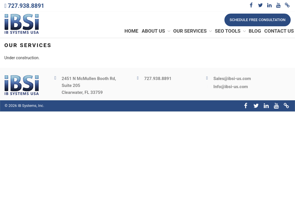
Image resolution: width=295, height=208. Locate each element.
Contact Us (279, 31)
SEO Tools (231, 31)
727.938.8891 (26, 5)
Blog (255, 31)
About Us (156, 31)
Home (131, 31)
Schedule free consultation (257, 20)
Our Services (193, 31)
